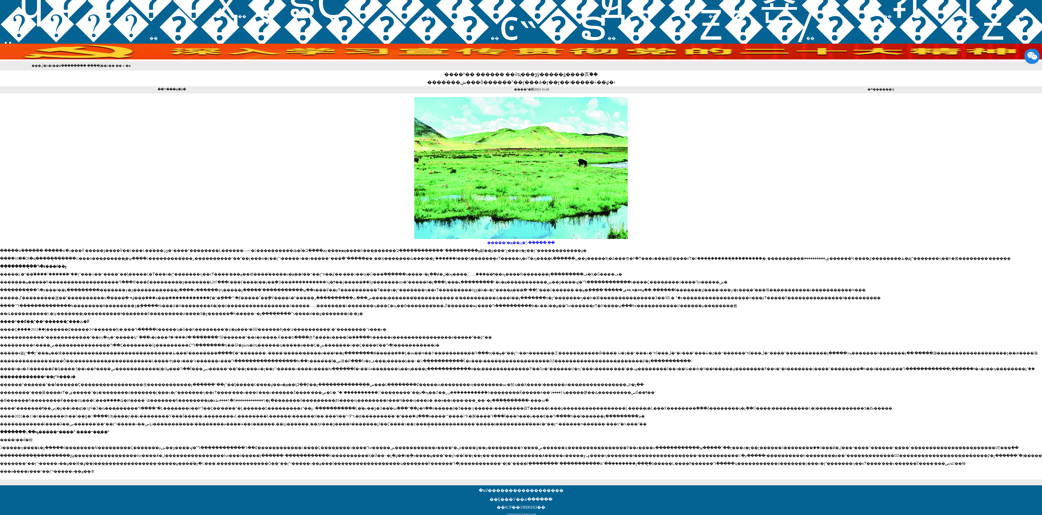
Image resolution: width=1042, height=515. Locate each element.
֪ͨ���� (74, 26)
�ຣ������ (68, 66)
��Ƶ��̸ (711, 26)
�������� (324, 26)
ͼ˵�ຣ (553, 26)
